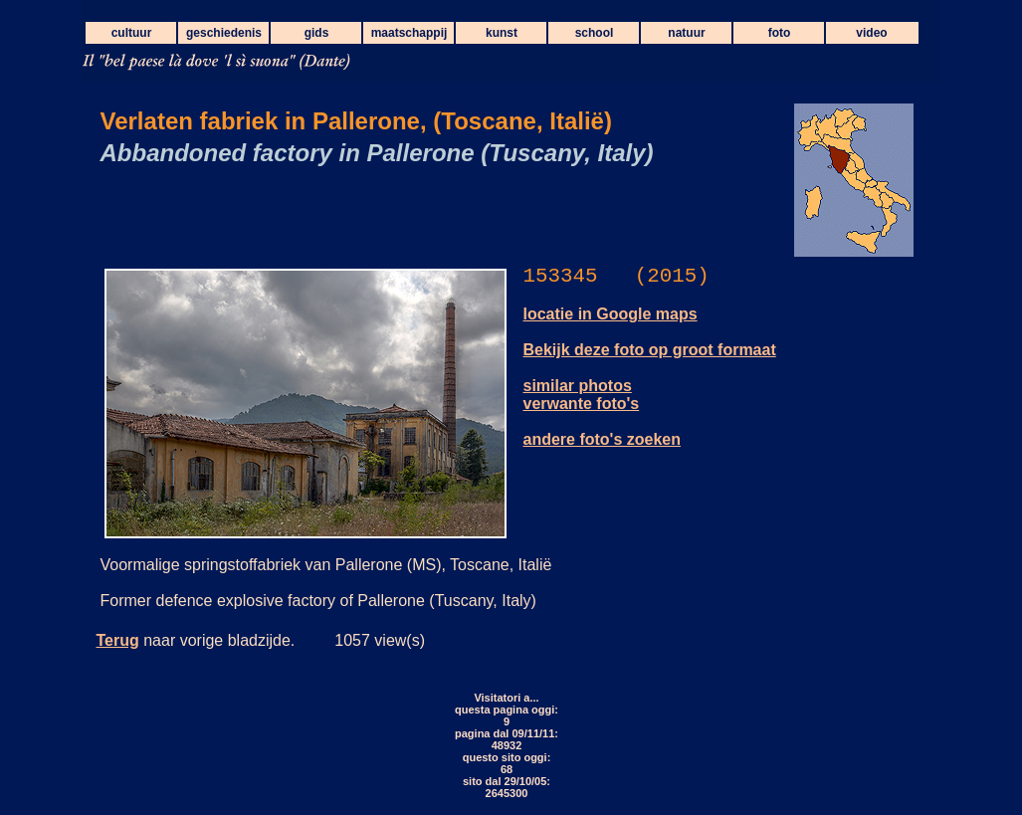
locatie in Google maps (610, 314)
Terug (118, 640)
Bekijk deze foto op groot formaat (649, 349)
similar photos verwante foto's (581, 394)
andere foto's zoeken (602, 439)
